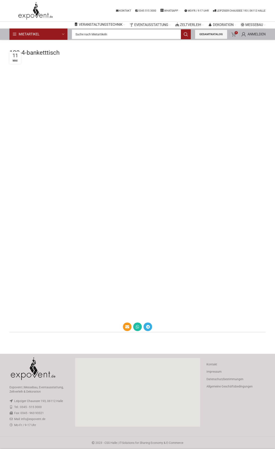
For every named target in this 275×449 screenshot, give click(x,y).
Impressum (214, 371)
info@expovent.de (33, 419)
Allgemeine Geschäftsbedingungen (229, 386)
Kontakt (211, 364)
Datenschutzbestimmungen (224, 379)
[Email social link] (127, 326)
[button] (137, 392)
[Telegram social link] (148, 326)
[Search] (131, 34)
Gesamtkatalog (211, 34)
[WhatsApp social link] (137, 326)
